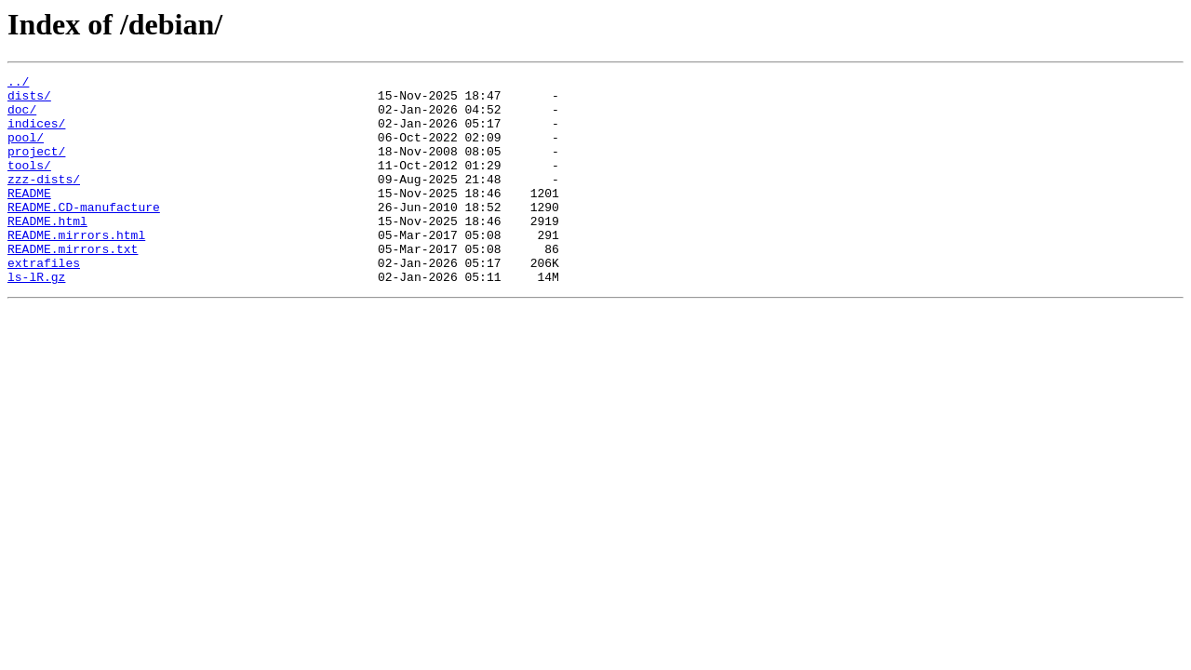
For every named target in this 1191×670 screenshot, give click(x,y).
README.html (47, 251)
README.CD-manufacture (83, 234)
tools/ (29, 184)
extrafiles (43, 301)
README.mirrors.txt (72, 284)
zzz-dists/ (43, 201)
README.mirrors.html (76, 268)
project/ (36, 167)
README (29, 217)
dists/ (29, 100)
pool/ (25, 150)
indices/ (36, 134)
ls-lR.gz (36, 318)
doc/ (21, 117)
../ (18, 83)
